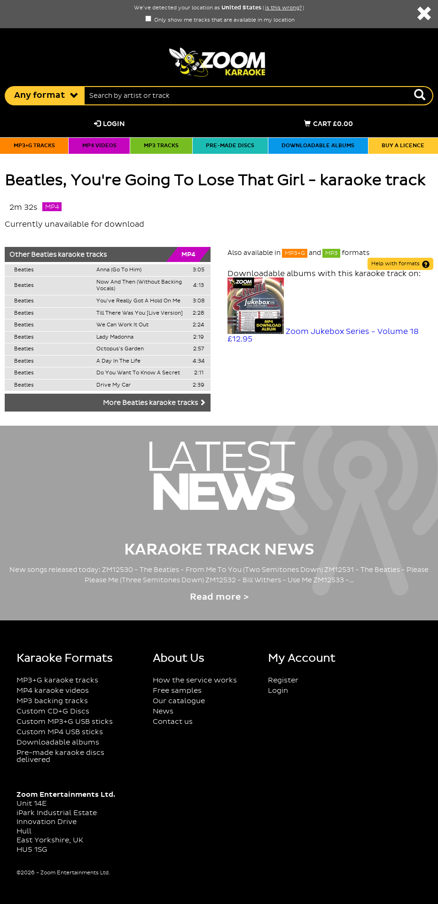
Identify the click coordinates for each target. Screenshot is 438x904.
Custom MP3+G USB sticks (64, 721)
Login (109, 124)
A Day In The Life (118, 361)
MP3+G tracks (34, 146)
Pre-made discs (230, 146)
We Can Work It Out (122, 325)
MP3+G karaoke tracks (57, 680)
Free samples (177, 690)
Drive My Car (113, 385)
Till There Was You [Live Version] (139, 313)
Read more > (219, 597)
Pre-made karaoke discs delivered (60, 756)
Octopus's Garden (120, 349)
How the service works (195, 680)
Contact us (173, 721)
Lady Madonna (114, 337)
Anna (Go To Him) (118, 270)
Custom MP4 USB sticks (59, 732)
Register (283, 680)
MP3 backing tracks (52, 701)
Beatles (43, 255)
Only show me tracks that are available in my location (220, 20)
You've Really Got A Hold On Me (138, 301)
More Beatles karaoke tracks (154, 403)
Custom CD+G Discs (52, 711)
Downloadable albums (318, 146)
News (163, 711)
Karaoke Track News (219, 549)
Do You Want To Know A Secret (138, 373)
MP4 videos (99, 146)
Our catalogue (179, 701)
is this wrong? (283, 8)
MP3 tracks (161, 146)
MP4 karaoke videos (52, 690)
